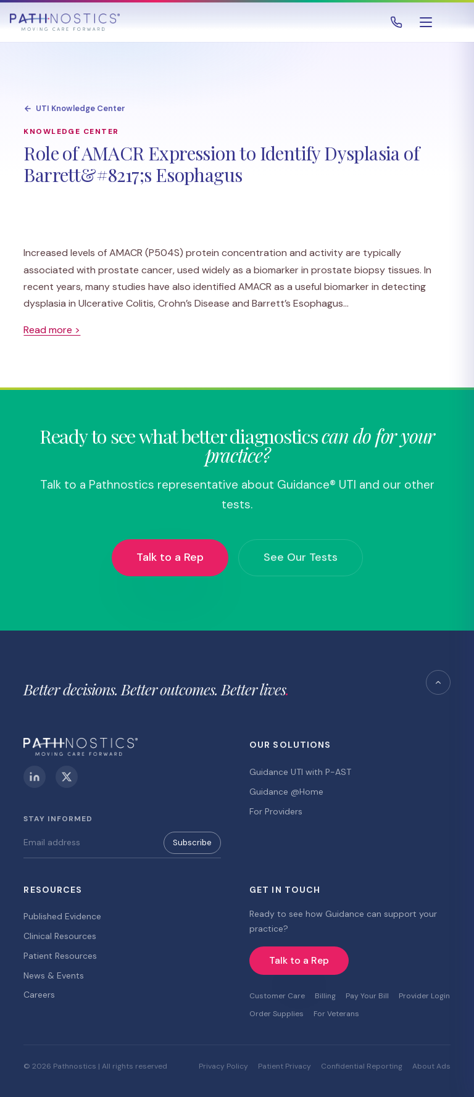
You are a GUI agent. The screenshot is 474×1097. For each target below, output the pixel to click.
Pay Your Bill (367, 996)
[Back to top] (438, 682)
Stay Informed (57, 819)
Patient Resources (60, 955)
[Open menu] (425, 22)
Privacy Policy (223, 1066)
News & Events (53, 975)
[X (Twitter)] (67, 777)
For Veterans (336, 1014)
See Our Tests (301, 557)
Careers (39, 994)
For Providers (275, 811)
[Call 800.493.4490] (396, 22)
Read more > (51, 329)
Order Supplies (276, 1014)
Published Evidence (62, 916)
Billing (325, 996)
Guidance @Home (286, 791)
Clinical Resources (59, 936)
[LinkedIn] (34, 777)
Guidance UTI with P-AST (300, 771)
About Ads (431, 1066)
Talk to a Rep (170, 557)
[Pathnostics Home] (65, 22)
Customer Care (277, 996)
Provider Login (424, 996)
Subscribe (192, 842)
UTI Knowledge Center (74, 108)
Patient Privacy (284, 1066)
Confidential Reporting (361, 1066)
